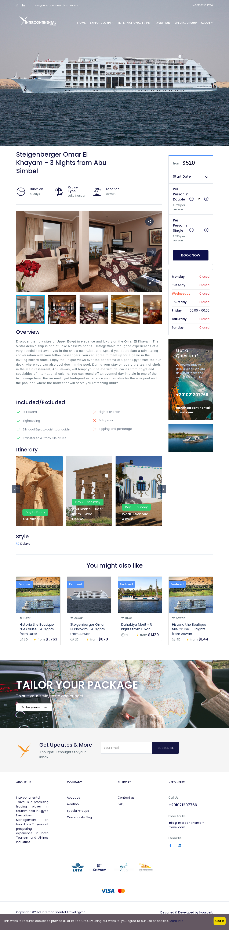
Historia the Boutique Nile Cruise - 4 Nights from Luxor (36, 629)
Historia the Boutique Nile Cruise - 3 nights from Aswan (189, 629)
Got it (219, 921)
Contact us (126, 800)
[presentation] (16, 489)
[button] (151, 281)
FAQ (121, 807)
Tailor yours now (36, 709)
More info (176, 921)
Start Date (182, 176)
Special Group (185, 23)
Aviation (163, 23)
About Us (73, 800)
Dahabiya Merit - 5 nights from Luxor (136, 627)
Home (81, 23)
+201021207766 (203, 5)
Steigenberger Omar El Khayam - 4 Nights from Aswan (87, 629)
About (207, 23)
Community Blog (79, 820)
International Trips (135, 23)
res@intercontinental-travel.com (57, 5)
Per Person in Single (180, 225)
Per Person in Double (180, 194)
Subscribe (165, 750)
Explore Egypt (102, 23)
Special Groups (78, 813)
